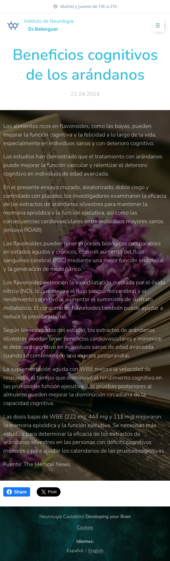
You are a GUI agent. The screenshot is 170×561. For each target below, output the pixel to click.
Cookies (85, 527)
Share (17, 492)
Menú (155, 25)
